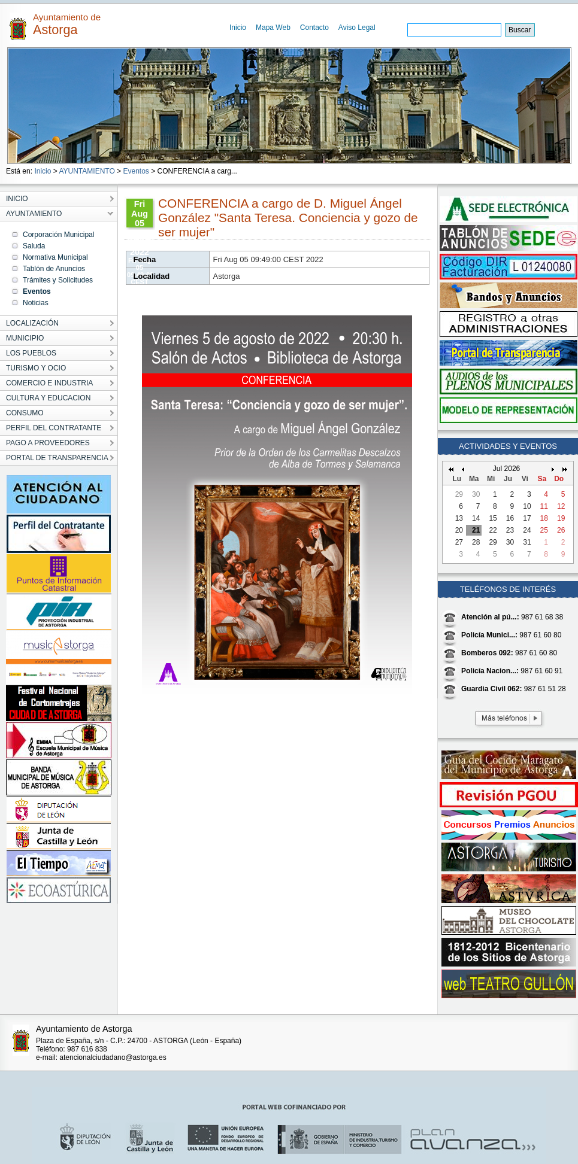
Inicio (237, 27)
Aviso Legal (357, 27)
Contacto (314, 27)
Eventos (136, 171)
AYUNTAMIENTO (86, 171)
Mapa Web (273, 27)
